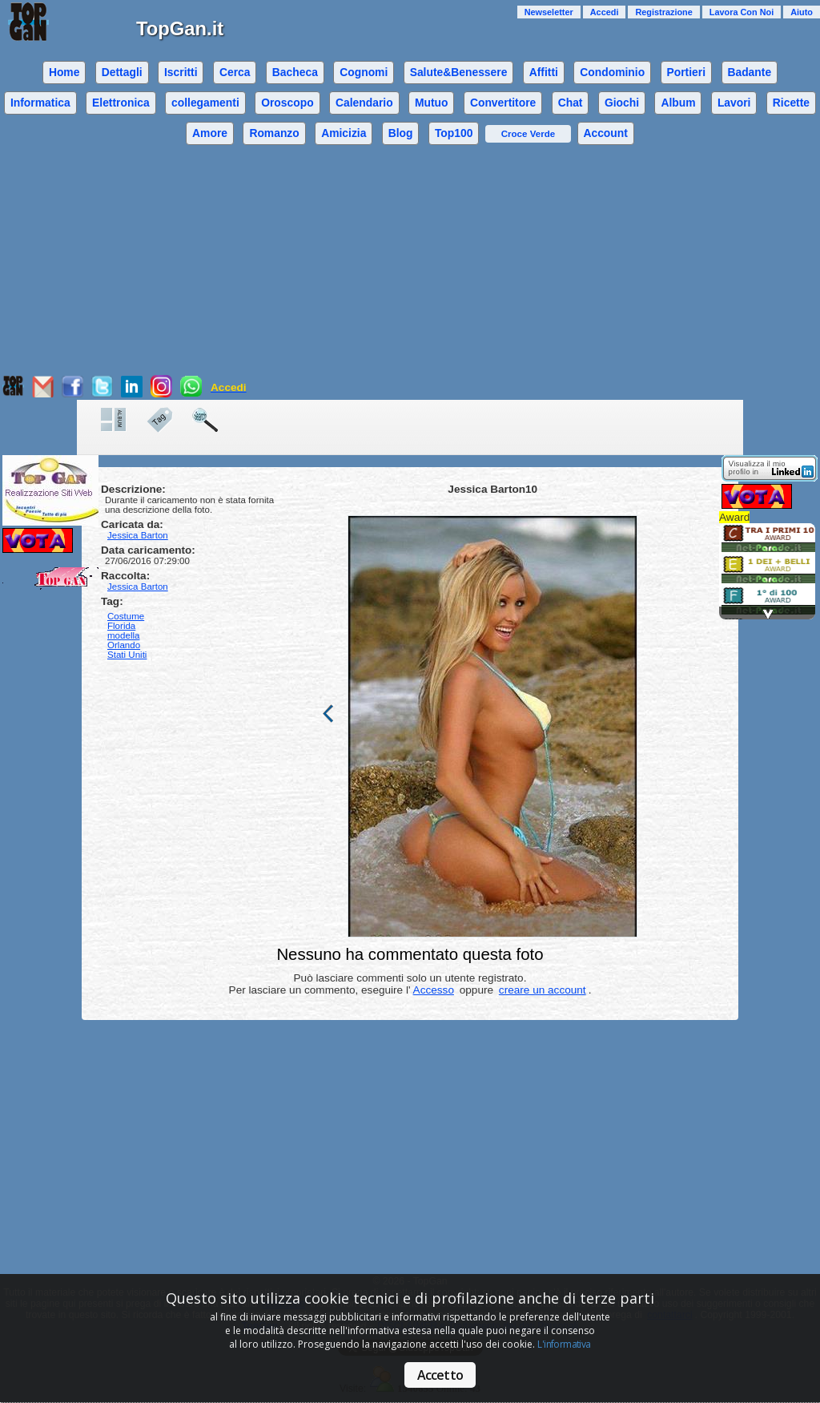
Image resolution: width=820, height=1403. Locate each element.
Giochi (622, 102)
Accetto (440, 1375)
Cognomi (364, 72)
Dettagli (122, 72)
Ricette (791, 102)
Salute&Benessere (459, 72)
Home (64, 72)
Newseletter (549, 12)
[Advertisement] (410, 263)
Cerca (235, 72)
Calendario (364, 102)
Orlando (123, 645)
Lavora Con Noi (741, 12)
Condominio (612, 72)
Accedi (604, 12)
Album (678, 102)
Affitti (543, 72)
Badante (749, 72)
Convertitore (503, 102)
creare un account (542, 990)
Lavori (734, 102)
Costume (125, 616)
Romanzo (274, 133)
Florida (121, 626)
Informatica (40, 102)
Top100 (454, 133)
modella (123, 635)
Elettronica (121, 102)
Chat (570, 102)
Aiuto (801, 12)
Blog (400, 133)
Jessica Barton (137, 586)
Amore (209, 133)
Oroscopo (287, 102)
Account (605, 133)
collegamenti (205, 102)
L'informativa (563, 1344)
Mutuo (431, 102)
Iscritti (181, 72)
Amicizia (343, 133)
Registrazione (663, 12)
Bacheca (295, 72)
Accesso (433, 990)
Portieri (686, 72)
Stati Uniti (127, 654)
